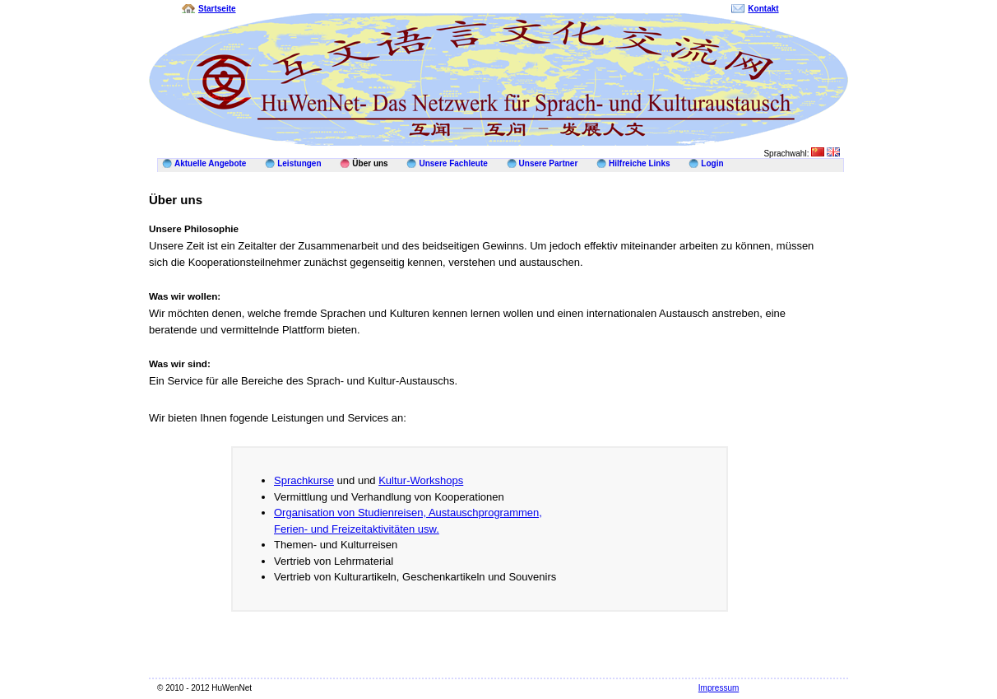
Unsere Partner (548, 163)
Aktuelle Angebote (210, 163)
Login (712, 163)
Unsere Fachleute (453, 163)
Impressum (718, 687)
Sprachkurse (304, 480)
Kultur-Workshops (420, 480)
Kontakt (763, 8)
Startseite (217, 8)
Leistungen (299, 163)
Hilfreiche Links (639, 163)
